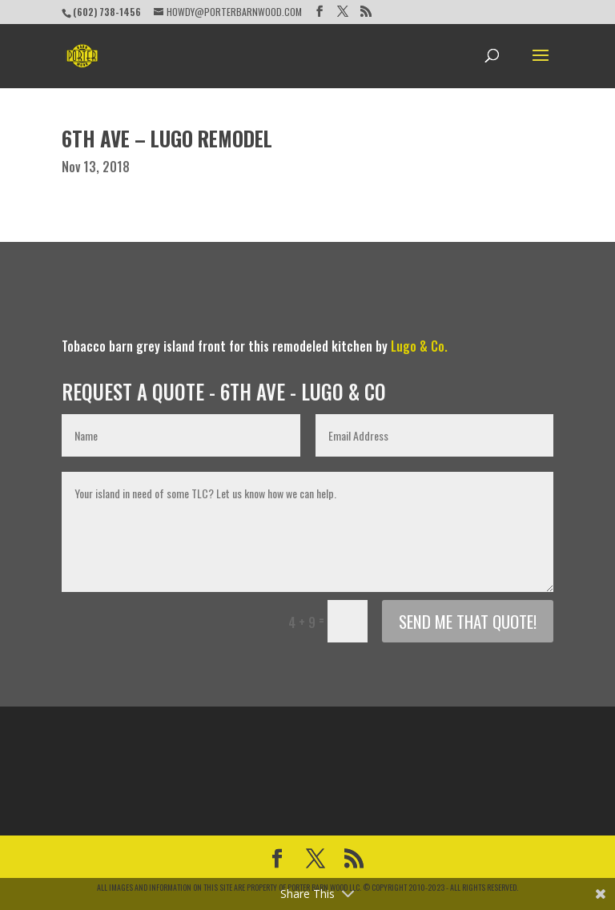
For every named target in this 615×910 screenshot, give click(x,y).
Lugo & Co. (419, 346)
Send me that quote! (468, 621)
